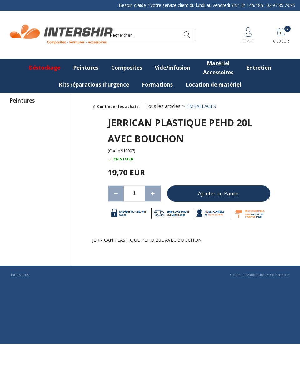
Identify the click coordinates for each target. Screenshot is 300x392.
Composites (126, 67)
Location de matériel (213, 84)
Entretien (258, 67)
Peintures (85, 67)
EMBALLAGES (201, 106)
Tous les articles (163, 106)
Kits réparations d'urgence (94, 84)
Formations (157, 84)
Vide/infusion (172, 67)
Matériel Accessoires (218, 68)
